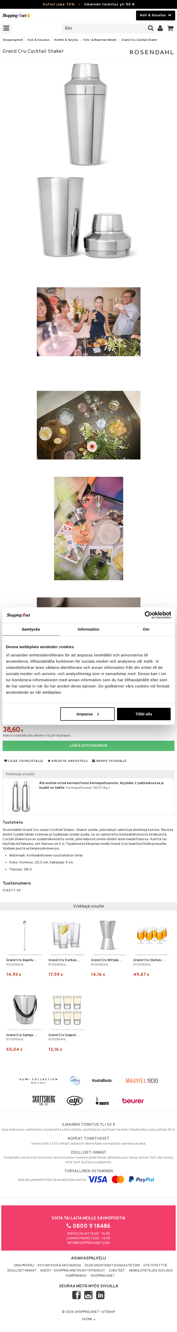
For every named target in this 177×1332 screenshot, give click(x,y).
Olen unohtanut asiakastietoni (112, 1266)
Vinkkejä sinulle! (20, 774)
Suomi (88, 1319)
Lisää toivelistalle (23, 761)
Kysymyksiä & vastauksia (59, 1266)
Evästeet (117, 1271)
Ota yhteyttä (155, 1266)
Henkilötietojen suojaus (151, 1271)
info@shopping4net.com (88, 1243)
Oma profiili (24, 1266)
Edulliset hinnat (22, 1271)
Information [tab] (89, 629)
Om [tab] (146, 629)
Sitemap (108, 1312)
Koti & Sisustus (38, 40)
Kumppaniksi (76, 1276)
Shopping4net (13, 40)
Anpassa (87, 713)
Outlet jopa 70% (59, 4)
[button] (170, 28)
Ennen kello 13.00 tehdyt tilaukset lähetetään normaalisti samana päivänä (88, 1141)
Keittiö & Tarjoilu (66, 40)
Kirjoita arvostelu (68, 761)
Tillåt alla (144, 713)
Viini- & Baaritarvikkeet (99, 40)
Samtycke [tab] (31, 629)
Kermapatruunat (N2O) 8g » (88, 788)
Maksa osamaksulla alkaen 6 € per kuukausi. (37, 735)
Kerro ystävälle (109, 761)
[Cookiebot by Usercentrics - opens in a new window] (148, 615)
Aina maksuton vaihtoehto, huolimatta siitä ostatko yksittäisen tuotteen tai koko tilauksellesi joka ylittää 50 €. (88, 1127)
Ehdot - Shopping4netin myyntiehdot (72, 1271)
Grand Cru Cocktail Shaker (139, 40)
